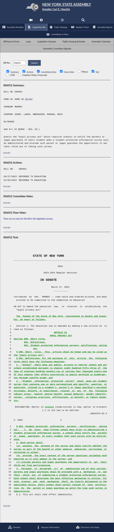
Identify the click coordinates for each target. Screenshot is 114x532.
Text (100, 80)
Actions (30, 80)
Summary (14, 80)
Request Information (48, 527)
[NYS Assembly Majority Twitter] (52, 22)
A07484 (29, 107)
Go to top (6, 161)
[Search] (83, 22)
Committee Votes (49, 80)
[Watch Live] (30, 22)
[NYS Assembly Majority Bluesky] (73, 22)
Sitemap (14, 527)
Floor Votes (71, 80)
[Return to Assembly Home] (57, 8)
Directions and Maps (88, 527)
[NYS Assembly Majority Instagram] (62, 22)
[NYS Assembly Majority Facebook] (41, 22)
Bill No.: (7, 70)
